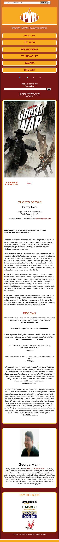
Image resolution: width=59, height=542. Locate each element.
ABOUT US (29, 35)
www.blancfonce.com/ (43, 219)
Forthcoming (29, 49)
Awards (29, 63)
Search (43, 2)
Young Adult (29, 56)
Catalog (29, 42)
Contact (29, 70)
